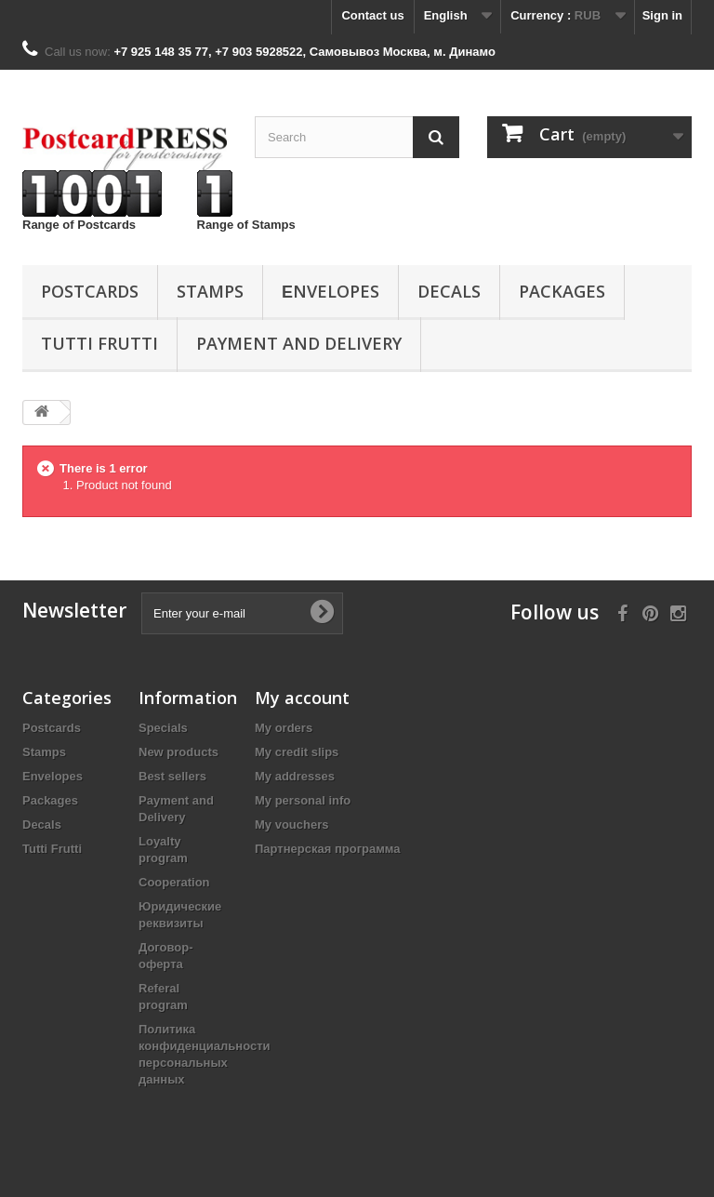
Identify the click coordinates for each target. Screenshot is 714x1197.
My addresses (295, 776)
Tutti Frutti (99, 343)
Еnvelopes (330, 291)
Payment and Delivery (299, 343)
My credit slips (296, 752)
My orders (283, 728)
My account (302, 697)
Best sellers (172, 776)
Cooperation (174, 882)
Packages (562, 291)
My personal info (302, 800)
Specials (163, 728)
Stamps (210, 291)
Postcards (90, 291)
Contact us (372, 15)
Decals (449, 291)
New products (178, 752)
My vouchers (291, 824)
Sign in (662, 15)
